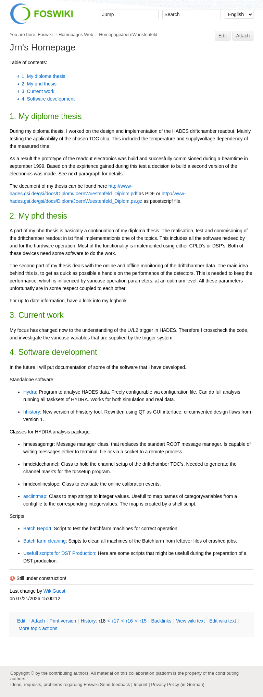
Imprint (140, 684)
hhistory (31, 412)
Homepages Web (76, 34)
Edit (222, 35)
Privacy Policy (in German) (177, 684)
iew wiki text (190, 621)
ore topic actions (38, 628)
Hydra (29, 392)
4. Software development (48, 99)
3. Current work (38, 91)
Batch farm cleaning (44, 541)
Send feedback (115, 684)
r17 (115, 621)
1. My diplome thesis (43, 76)
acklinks (161, 621)
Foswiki (45, 34)
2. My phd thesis (39, 83)
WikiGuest (54, 591)
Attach (243, 35)
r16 (129, 621)
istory (88, 621)
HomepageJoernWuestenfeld (128, 34)
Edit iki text (222, 621)
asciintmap (34, 496)
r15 (143, 621)
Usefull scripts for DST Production (59, 553)
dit (22, 621)
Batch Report (37, 528)
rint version (63, 621)
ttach (38, 621)
